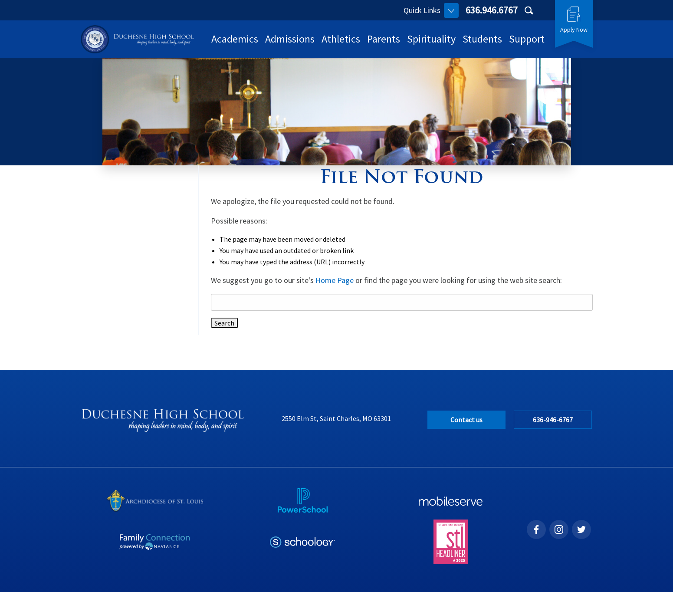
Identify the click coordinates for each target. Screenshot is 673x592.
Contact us (466, 419)
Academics (234, 39)
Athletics (341, 39)
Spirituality (431, 39)
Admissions (290, 39)
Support (527, 39)
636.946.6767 (492, 10)
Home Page (334, 280)
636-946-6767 (553, 419)
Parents (383, 39)
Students (482, 39)
